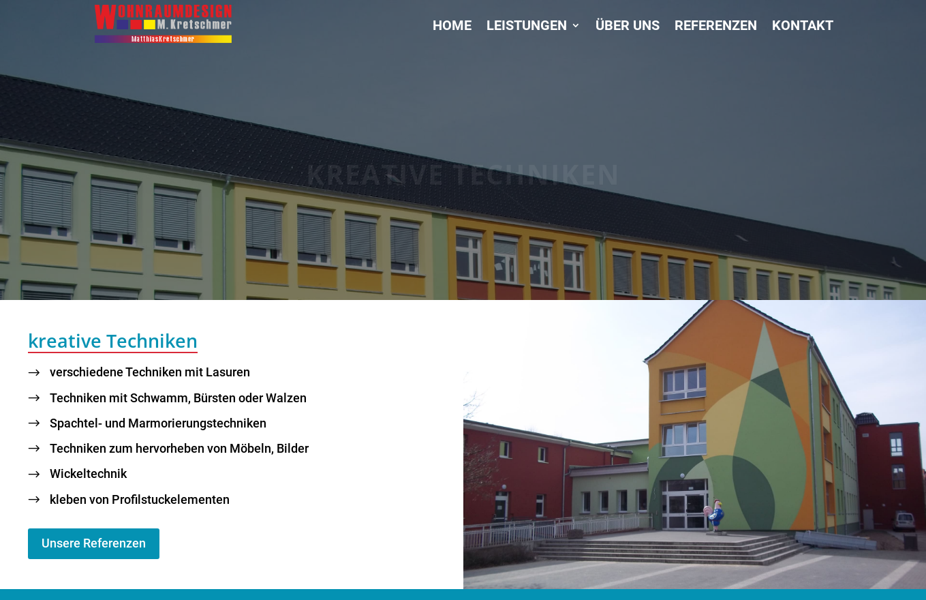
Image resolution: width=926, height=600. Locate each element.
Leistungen (527, 26)
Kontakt (802, 26)
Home (452, 26)
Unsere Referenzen (94, 543)
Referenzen (716, 26)
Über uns (628, 26)
